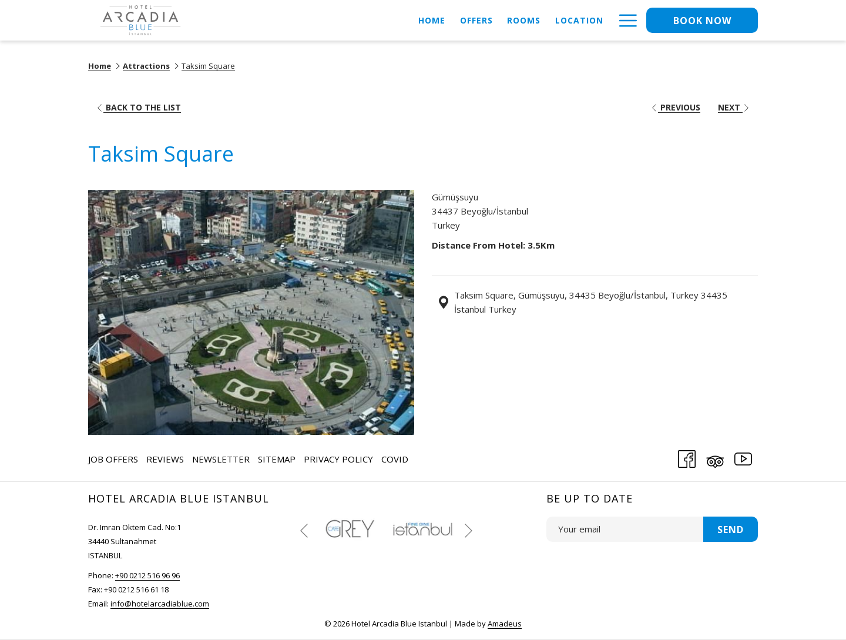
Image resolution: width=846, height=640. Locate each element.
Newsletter (221, 459)
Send (730, 529)
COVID (394, 459)
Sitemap (277, 459)
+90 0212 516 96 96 (147, 575)
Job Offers (113, 459)
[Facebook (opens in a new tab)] (687, 457)
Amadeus (505, 623)
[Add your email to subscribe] (624, 529)
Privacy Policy (338, 459)
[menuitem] (432, 20)
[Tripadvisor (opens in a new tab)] (715, 457)
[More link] (623, 20)
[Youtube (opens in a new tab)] (743, 457)
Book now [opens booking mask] (702, 20)
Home (99, 66)
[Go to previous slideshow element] (304, 530)
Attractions (146, 66)
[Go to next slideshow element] (468, 530)
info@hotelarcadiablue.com (159, 603)
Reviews (165, 459)
